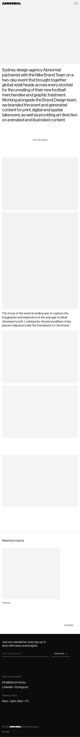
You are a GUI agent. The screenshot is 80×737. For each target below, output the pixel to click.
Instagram (21, 687)
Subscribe (59, 653)
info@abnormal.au (14, 682)
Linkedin (7, 687)
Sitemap (5, 731)
